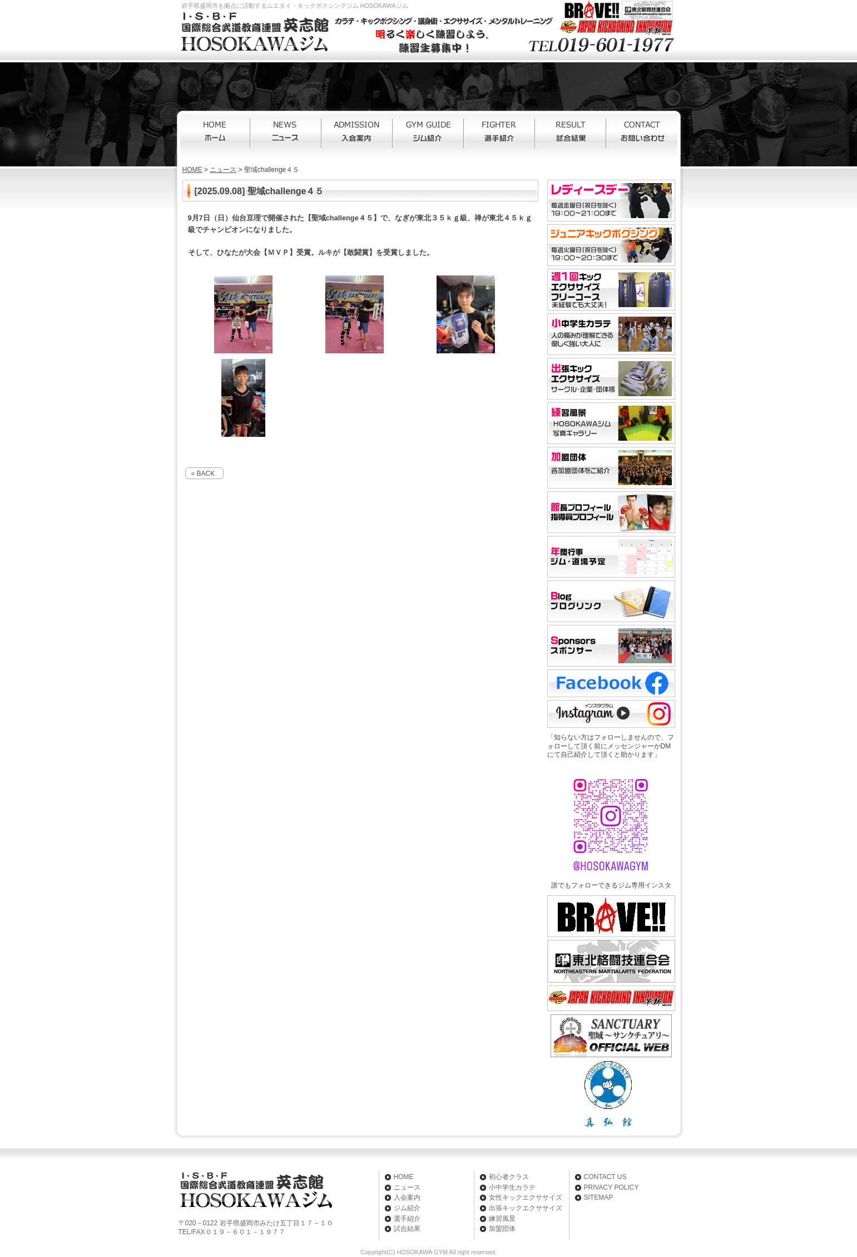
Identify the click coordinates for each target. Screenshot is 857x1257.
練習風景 (502, 1219)
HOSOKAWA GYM (422, 1252)
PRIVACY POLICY (611, 1187)
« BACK (203, 473)
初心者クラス (509, 1177)
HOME (215, 135)
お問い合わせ (642, 135)
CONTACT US (605, 1177)
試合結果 (571, 135)
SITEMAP (598, 1197)
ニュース (286, 135)
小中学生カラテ (512, 1187)
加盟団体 (502, 1229)
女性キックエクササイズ (525, 1197)
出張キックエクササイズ (525, 1208)
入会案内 (357, 135)
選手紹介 (500, 135)
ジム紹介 (428, 135)
